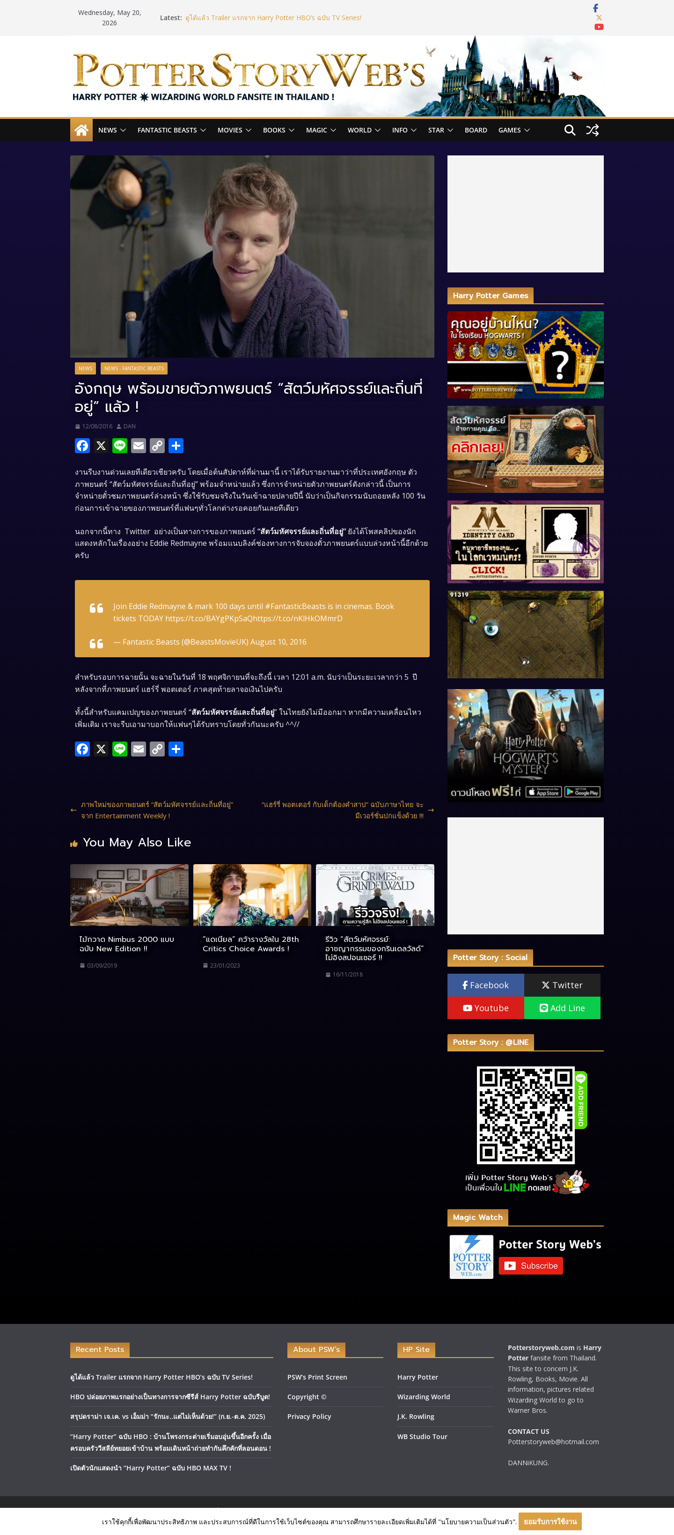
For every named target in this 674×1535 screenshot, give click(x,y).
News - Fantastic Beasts (134, 368)
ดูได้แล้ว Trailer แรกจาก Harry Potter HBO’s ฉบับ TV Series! (273, 17)
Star (436, 129)
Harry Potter (417, 1377)
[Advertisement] (525, 213)
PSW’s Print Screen (317, 1377)
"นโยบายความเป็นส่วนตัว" (476, 1521)
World (360, 129)
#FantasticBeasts (295, 606)
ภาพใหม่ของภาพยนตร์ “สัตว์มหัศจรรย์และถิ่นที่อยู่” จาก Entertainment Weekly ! (151, 810)
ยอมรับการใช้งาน (550, 1521)
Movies (230, 129)
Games (509, 129)
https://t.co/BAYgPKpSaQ (209, 618)
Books (274, 129)
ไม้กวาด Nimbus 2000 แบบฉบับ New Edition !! (127, 944)
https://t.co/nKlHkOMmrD (298, 618)
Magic (316, 129)
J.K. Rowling (415, 1416)
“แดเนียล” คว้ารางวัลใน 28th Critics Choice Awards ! (251, 944)
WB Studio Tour (422, 1436)
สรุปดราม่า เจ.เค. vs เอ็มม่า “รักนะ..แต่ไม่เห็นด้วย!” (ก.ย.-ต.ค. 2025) (167, 1416)
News (107, 129)
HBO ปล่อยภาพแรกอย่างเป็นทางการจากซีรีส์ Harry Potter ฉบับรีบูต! (170, 1396)
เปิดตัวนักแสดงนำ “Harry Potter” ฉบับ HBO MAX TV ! (150, 1467)
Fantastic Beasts (167, 129)
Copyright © (307, 1396)
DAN (130, 426)
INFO (400, 129)
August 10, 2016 (278, 642)
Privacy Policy (309, 1416)
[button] (121, 130)
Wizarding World (423, 1396)
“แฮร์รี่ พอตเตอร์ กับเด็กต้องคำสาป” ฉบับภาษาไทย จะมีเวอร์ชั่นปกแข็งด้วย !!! (348, 810)
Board (476, 129)
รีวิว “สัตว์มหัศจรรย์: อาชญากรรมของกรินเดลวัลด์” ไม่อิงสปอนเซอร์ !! (374, 948)
